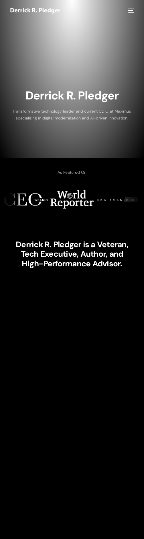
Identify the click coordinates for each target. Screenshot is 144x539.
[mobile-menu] (130, 10)
